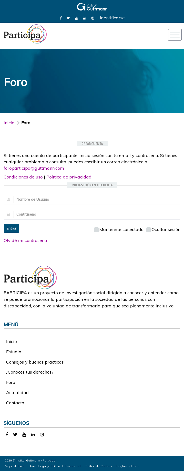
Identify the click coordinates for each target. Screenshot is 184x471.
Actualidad (17, 392)
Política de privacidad (69, 177)
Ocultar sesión (163, 229)
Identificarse (112, 18)
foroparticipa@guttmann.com (34, 168)
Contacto (15, 403)
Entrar (11, 228)
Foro (10, 382)
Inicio (9, 123)
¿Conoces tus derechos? (29, 372)
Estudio (13, 352)
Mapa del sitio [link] (15, 466)
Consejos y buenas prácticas (35, 362)
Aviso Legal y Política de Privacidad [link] (55, 466)
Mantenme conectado (118, 229)
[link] (61, 18)
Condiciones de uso (23, 177)
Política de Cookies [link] (98, 466)
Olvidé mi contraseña (25, 240)
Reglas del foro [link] (127, 466)
